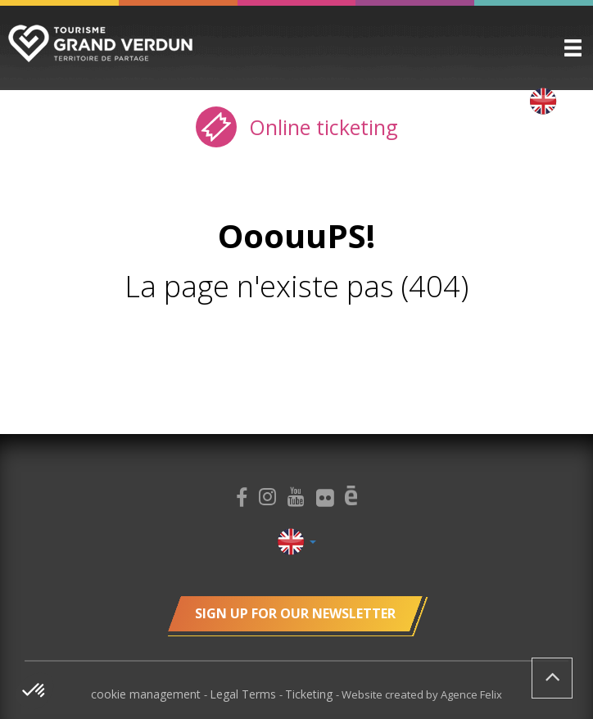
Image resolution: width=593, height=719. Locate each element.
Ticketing (310, 694)
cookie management (147, 694)
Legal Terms (244, 694)
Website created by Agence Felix (422, 694)
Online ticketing (297, 126)
